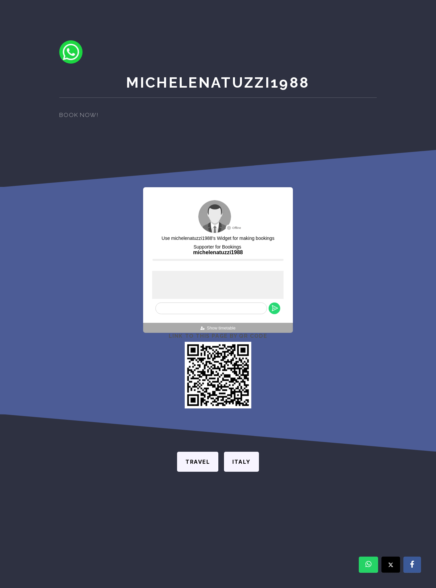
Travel (197, 461)
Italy (241, 461)
